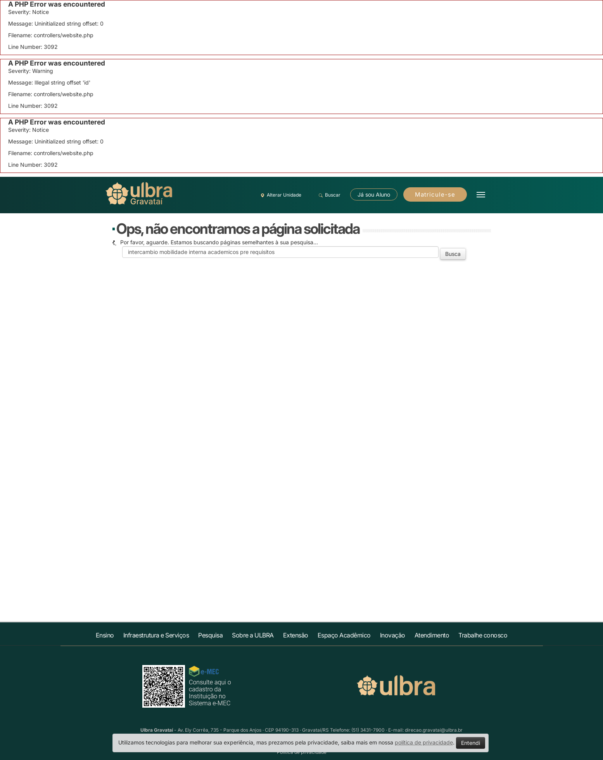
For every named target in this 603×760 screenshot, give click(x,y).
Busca (453, 253)
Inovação (392, 635)
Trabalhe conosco (482, 635)
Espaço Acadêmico (344, 635)
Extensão (295, 635)
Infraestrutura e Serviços (156, 635)
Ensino (105, 635)
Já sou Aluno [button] (374, 194)
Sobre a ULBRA (253, 635)
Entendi (470, 742)
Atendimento (432, 635)
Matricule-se (435, 194)
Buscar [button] (328, 195)
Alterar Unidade (280, 195)
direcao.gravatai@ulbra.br (434, 730)
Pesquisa (210, 635)
